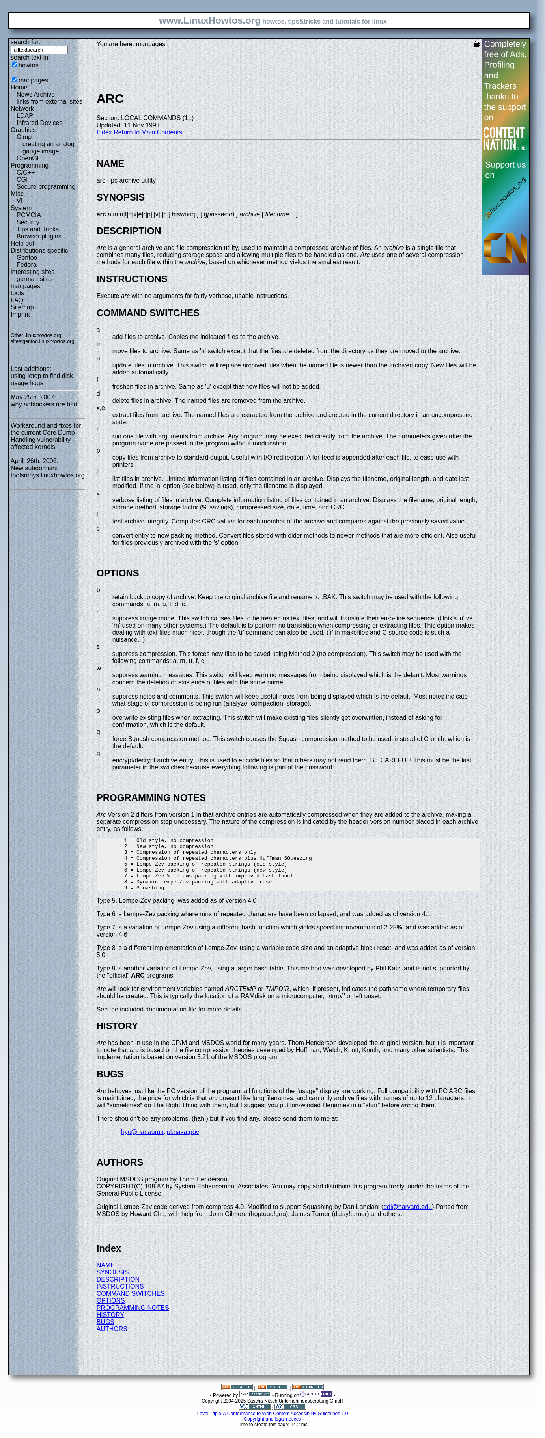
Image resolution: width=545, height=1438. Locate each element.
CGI (22, 179)
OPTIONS (111, 1311)
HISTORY (111, 1325)
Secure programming (46, 186)
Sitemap (22, 307)
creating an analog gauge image (48, 148)
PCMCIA (29, 215)
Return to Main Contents (148, 132)
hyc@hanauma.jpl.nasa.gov (160, 1142)
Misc (17, 193)
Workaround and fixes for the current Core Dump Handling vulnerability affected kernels (46, 436)
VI (19, 200)
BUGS (105, 1332)
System (21, 208)
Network (22, 108)
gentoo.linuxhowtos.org (48, 341)
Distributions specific (39, 250)
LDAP (25, 115)
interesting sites (32, 271)
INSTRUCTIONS (120, 1297)
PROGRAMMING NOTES (133, 1318)
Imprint (20, 314)
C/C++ (26, 172)
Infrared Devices (40, 122)
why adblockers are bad (44, 404)
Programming (30, 165)
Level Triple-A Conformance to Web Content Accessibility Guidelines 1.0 (272, 1424)
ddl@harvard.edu (407, 1217)
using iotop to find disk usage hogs (42, 379)
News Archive (36, 94)
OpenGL (28, 158)
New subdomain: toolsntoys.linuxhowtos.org (48, 472)
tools (17, 293)
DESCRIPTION (118, 1290)
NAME (106, 1275)
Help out (22, 243)
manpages (33, 80)
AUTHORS (112, 1339)
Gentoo (27, 257)
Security (28, 222)
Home (19, 87)
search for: (26, 42)
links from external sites (49, 101)
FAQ (17, 300)
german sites (35, 279)
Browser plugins (39, 236)
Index (104, 132)
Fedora (27, 264)
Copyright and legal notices (272, 1429)
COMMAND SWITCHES (131, 1304)
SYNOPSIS (113, 1283)
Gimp (24, 137)
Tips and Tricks (38, 229)
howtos (29, 65)
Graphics (23, 130)
